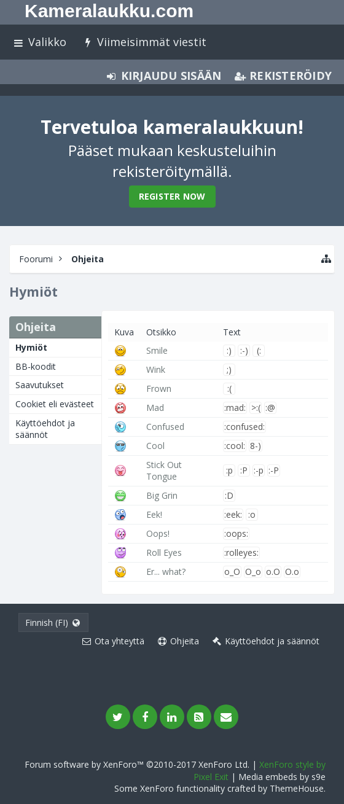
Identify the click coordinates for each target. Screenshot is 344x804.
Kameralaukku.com (109, 11)
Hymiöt (31, 347)
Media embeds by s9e (282, 777)
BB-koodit (35, 366)
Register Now (172, 196)
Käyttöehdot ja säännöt (45, 429)
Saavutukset (39, 385)
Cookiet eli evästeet (54, 404)
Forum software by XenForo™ (137, 764)
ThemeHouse (297, 788)
